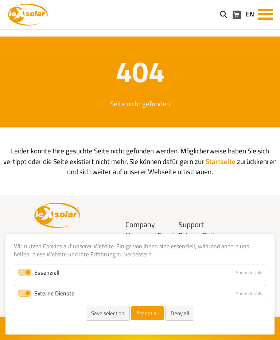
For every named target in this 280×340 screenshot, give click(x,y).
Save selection (107, 313)
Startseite (221, 161)
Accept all (147, 313)
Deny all (180, 313)
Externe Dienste (54, 293)
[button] (265, 13)
